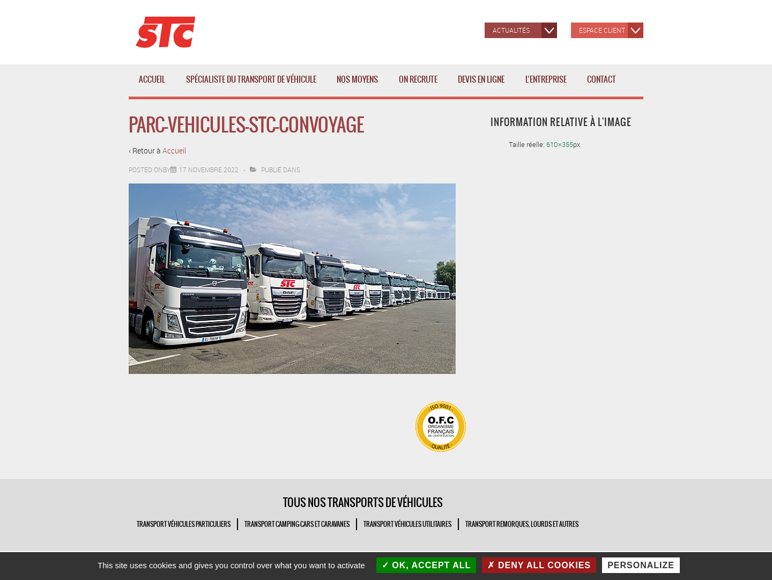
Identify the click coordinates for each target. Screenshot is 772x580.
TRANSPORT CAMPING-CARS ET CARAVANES (297, 524)
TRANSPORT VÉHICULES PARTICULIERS (184, 524)
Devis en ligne (481, 79)
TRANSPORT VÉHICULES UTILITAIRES (407, 524)
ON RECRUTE (418, 79)
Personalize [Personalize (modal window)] (640, 565)
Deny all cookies (539, 565)
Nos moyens (359, 85)
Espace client (602, 30)
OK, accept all (426, 565)
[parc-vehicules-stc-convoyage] (209, 169)
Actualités (511, 30)
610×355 (559, 144)
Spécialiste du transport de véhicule (253, 85)
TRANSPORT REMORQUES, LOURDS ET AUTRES (521, 524)
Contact (601, 79)
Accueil (152, 79)
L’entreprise (548, 85)
